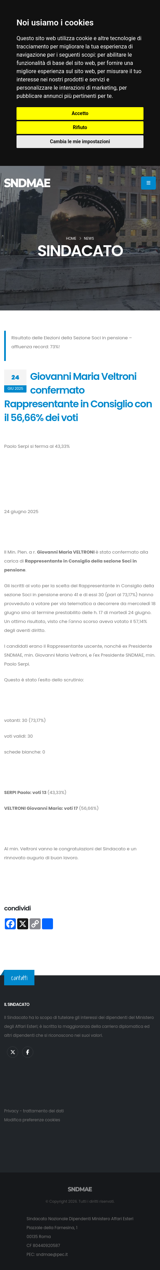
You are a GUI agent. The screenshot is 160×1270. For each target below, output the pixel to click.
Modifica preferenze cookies (32, 1120)
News (89, 238)
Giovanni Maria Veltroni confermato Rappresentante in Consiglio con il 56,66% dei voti (78, 397)
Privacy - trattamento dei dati (34, 1111)
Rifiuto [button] (80, 127)
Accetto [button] (80, 113)
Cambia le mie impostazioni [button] (80, 141)
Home (71, 238)
